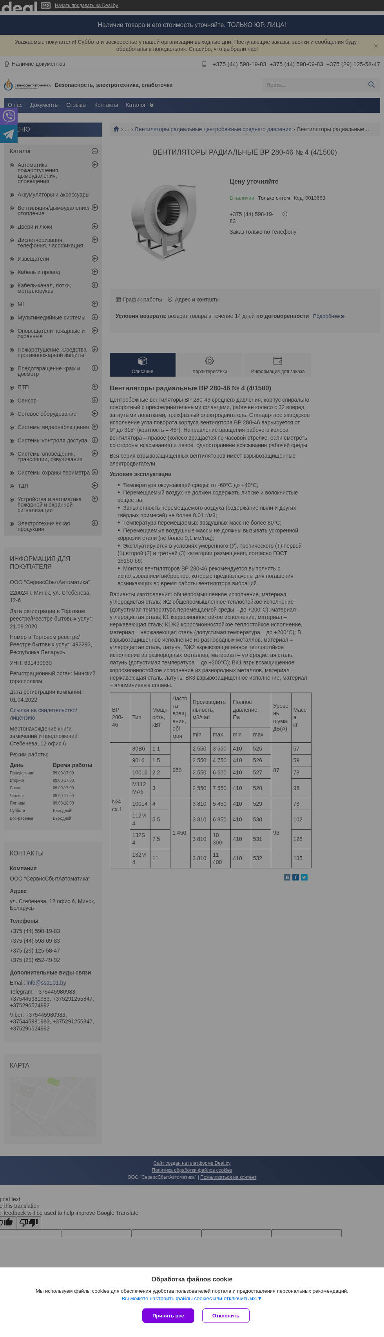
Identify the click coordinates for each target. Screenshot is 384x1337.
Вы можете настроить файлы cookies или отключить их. (189, 1298)
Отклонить (225, 1316)
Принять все (168, 1316)
